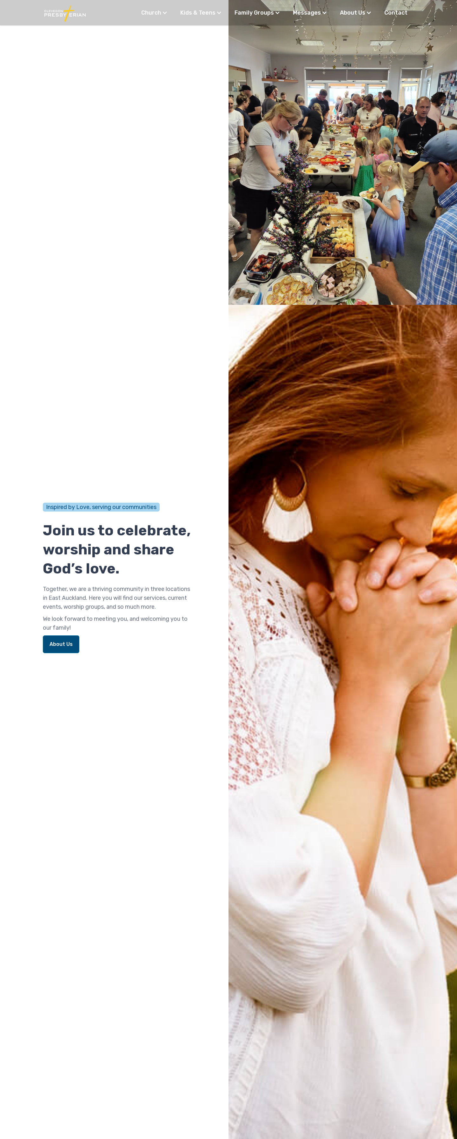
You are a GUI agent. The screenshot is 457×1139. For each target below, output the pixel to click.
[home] (65, 12)
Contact (395, 12)
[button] (154, 13)
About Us (61, 644)
